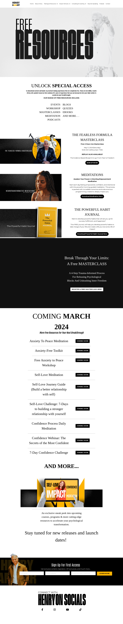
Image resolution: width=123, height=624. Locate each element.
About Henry (39, 3)
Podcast (102, 3)
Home (32, 3)
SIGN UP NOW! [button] (92, 166)
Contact (108, 3)
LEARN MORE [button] (104, 577)
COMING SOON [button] (82, 344)
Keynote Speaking (93, 3)
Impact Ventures (65, 3)
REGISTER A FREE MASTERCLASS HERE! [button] (87, 292)
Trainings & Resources (51, 3)
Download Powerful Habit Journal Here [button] (92, 237)
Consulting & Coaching (79, 3)
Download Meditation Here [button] (92, 201)
